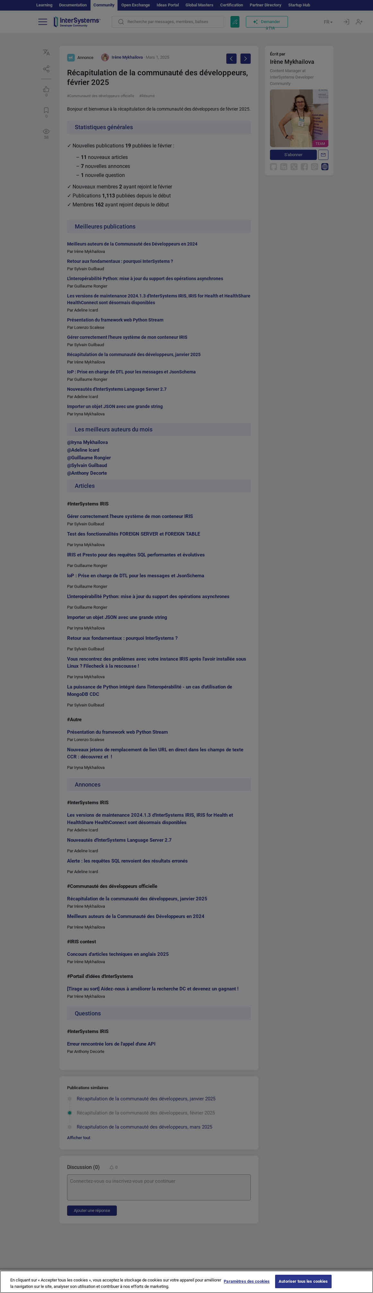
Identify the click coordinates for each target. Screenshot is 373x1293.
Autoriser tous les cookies (303, 1286)
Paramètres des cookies (247, 1286)
